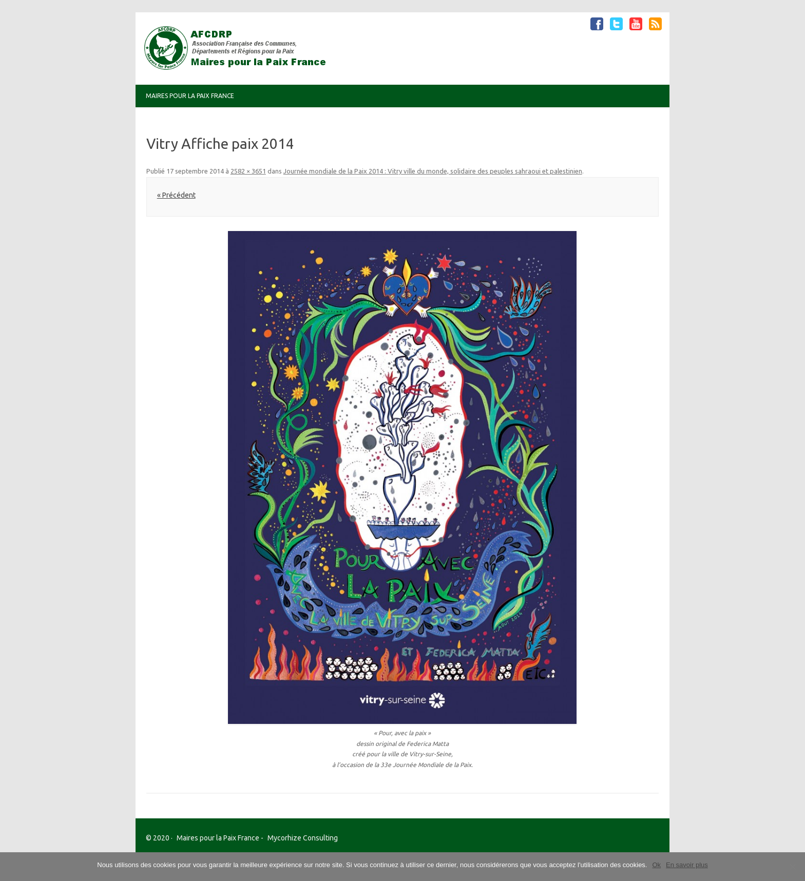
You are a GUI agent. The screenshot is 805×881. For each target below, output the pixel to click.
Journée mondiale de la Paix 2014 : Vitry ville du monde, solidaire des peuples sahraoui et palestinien (432, 171)
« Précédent (176, 195)
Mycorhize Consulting (302, 838)
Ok (656, 865)
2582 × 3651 (248, 171)
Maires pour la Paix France (190, 95)
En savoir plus (687, 865)
